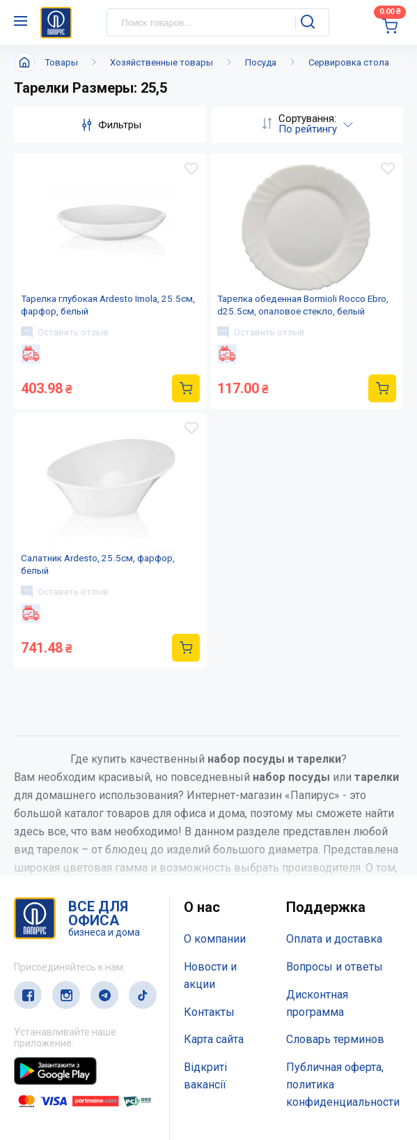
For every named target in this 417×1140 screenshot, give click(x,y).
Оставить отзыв (67, 351)
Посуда (260, 62)
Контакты (209, 870)
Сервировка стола (348, 62)
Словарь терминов (335, 898)
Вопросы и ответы (334, 826)
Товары (61, 62)
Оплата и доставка (334, 798)
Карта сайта (214, 898)
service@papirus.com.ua (81, 1075)
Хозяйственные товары (161, 62)
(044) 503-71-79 (78, 1048)
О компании (215, 798)
